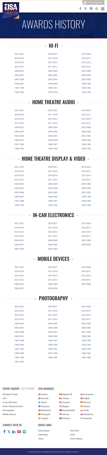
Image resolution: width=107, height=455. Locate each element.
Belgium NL (65, 394)
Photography (8, 410)
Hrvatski (43, 398)
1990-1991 (52, 349)
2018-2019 (19, 58)
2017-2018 (52, 58)
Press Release (76, 438)
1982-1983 (19, 361)
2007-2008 (86, 71)
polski (84, 410)
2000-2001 (19, 83)
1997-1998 (19, 88)
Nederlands (44, 410)
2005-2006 (52, 75)
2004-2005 (86, 75)
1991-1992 (19, 349)
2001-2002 (86, 79)
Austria (42, 394)
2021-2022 (19, 54)
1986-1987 (86, 353)
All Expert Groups (10, 394)
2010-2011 (86, 66)
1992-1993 (86, 92)
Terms (41, 438)
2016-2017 (86, 58)
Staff (72, 434)
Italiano (85, 406)
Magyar (64, 406)
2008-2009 (52, 71)
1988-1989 (19, 353)
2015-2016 (19, 62)
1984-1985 (52, 357)
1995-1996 (86, 88)
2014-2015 (52, 62)
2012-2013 (19, 66)
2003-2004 (19, 79)
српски (64, 414)
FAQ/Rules (43, 434)
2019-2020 (86, 54)
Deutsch (85, 402)
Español (43, 418)
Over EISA (74, 430)
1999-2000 (52, 83)
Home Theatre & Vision (13, 406)
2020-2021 (52, 54)
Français (64, 402)
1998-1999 (86, 83)
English (85, 398)
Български (86, 394)
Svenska (64, 418)
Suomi (42, 402)
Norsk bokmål (67, 410)
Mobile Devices (9, 414)
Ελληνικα (43, 406)
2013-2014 (86, 62)
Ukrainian (86, 418)
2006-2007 (19, 75)
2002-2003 (52, 79)
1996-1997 (52, 88)
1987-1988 (52, 353)
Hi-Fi (5, 398)
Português (44, 414)
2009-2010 (19, 71)
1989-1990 (86, 349)
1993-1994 (52, 92)
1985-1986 (19, 357)
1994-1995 (19, 92)
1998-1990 (86, 196)
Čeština (64, 398)
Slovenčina (86, 414)
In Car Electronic (10, 402)
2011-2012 (52, 66)
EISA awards (43, 430)
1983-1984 (86, 357)
